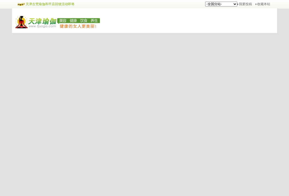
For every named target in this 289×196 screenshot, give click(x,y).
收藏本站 (263, 4)
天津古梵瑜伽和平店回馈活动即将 (50, 4)
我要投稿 (245, 4)
